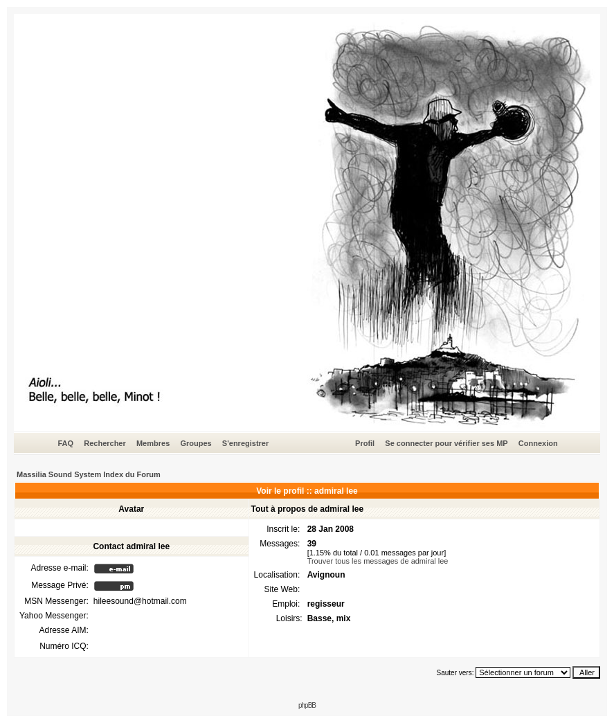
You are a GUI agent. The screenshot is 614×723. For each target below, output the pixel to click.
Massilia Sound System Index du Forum (89, 474)
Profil (364, 443)
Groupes (195, 443)
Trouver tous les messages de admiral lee (378, 561)
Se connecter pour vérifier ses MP (446, 443)
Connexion (538, 443)
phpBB (307, 705)
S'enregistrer (245, 443)
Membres (153, 443)
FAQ (65, 443)
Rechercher (105, 443)
